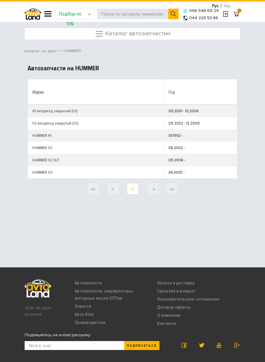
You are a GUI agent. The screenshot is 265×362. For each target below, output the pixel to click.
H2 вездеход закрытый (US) (55, 123)
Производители (90, 322)
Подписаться (142, 345)
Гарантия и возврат (176, 291)
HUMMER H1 (42, 135)
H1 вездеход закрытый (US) (55, 110)
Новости (83, 306)
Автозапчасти (88, 283)
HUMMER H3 (42, 172)
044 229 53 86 (200, 17)
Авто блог (84, 314)
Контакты (166, 323)
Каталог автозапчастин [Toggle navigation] (133, 33)
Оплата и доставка (176, 283)
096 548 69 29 (201, 10)
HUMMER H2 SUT (46, 160)
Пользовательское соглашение (188, 299)
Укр (227, 5)
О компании (168, 315)
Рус (215, 5)
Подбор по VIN (75, 14)
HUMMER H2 (42, 147)
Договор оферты (174, 307)
